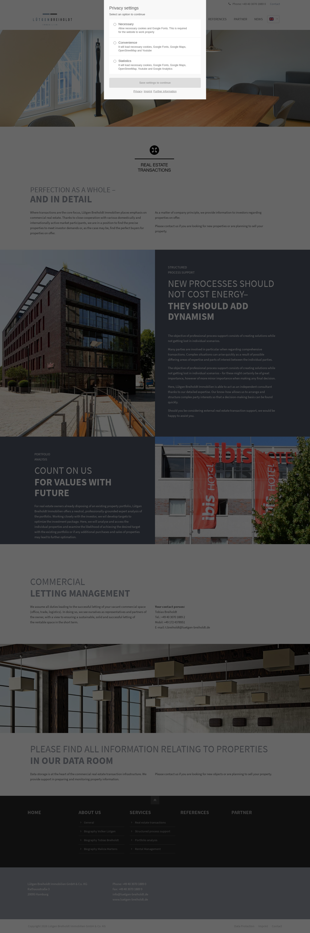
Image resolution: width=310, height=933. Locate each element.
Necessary (153, 28)
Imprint (148, 91)
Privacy (138, 91)
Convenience (153, 46)
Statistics (153, 65)
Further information (165, 91)
